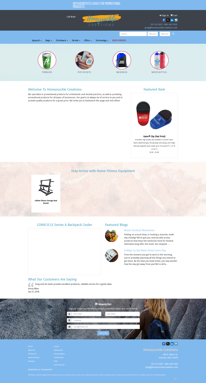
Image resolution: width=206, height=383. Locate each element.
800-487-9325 (170, 24)
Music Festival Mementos (139, 230)
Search (56, 346)
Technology (102, 40)
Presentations (59, 354)
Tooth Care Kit (59, 365)
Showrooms (58, 350)
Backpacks (121, 72)
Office (88, 40)
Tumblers (47, 72)
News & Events (33, 357)
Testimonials (59, 357)
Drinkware (62, 40)
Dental (76, 40)
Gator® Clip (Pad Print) (154, 136)
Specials (31, 361)
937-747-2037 (157, 24)
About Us (31, 350)
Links (56, 361)
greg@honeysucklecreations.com (161, 27)
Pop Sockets (84, 72)
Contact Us (32, 354)
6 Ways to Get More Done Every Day (145, 250)
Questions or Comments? (40, 369)
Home (30, 346)
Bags (48, 40)
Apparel (37, 40)
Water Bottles (159, 72)
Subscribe (103, 333)
